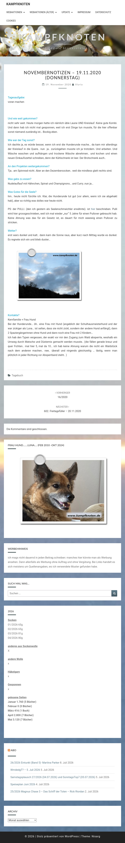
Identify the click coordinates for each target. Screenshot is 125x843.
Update (66, 12)
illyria (79, 84)
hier (93, 209)
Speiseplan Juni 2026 (22, 784)
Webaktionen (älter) (42, 12)
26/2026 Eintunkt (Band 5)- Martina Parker (34, 762)
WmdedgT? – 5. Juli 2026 (25, 769)
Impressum (83, 12)
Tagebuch (17, 375)
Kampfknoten (18, 4)
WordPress (72, 836)
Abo (13, 750)
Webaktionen (14, 12)
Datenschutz (103, 12)
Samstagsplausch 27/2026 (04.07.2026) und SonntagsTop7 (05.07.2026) (52, 777)
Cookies (11, 20)
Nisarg (96, 836)
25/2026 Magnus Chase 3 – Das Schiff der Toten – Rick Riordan (47, 791)
